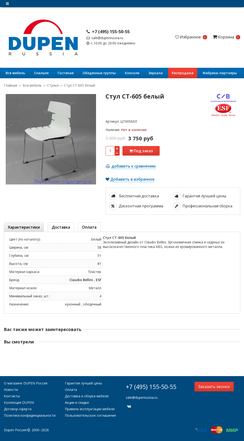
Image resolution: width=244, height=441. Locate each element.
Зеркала (155, 73)
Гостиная (66, 73)
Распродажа (182, 73)
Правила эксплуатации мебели (90, 409)
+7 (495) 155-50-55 (108, 31)
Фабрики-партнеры (220, 73)
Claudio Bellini (81, 280)
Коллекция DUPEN (19, 402)
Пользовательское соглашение (90, 415)
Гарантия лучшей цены (83, 383)
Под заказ (141, 150)
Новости (11, 389)
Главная (11, 85)
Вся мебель (15, 73)
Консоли (132, 73)
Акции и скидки (77, 402)
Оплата (71, 389)
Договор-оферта (17, 409)
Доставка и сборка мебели (87, 396)
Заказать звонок (214, 386)
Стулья (53, 85)
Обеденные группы (99, 73)
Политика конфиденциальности (30, 415)
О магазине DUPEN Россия (25, 383)
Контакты (12, 396)
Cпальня (41, 73)
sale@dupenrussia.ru (104, 38)
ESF (98, 280)
